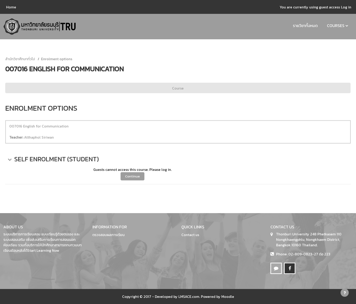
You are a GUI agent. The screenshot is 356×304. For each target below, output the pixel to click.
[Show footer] (345, 293)
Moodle (227, 296)
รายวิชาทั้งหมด (305, 25)
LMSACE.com (188, 296)
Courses (335, 25)
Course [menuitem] (178, 88)
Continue (132, 176)
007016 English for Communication (39, 126)
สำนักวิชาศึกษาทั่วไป (20, 59)
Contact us (190, 234)
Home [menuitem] (11, 7)
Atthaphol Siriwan (39, 137)
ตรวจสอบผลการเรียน (108, 234)
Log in (346, 7)
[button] (9, 159)
